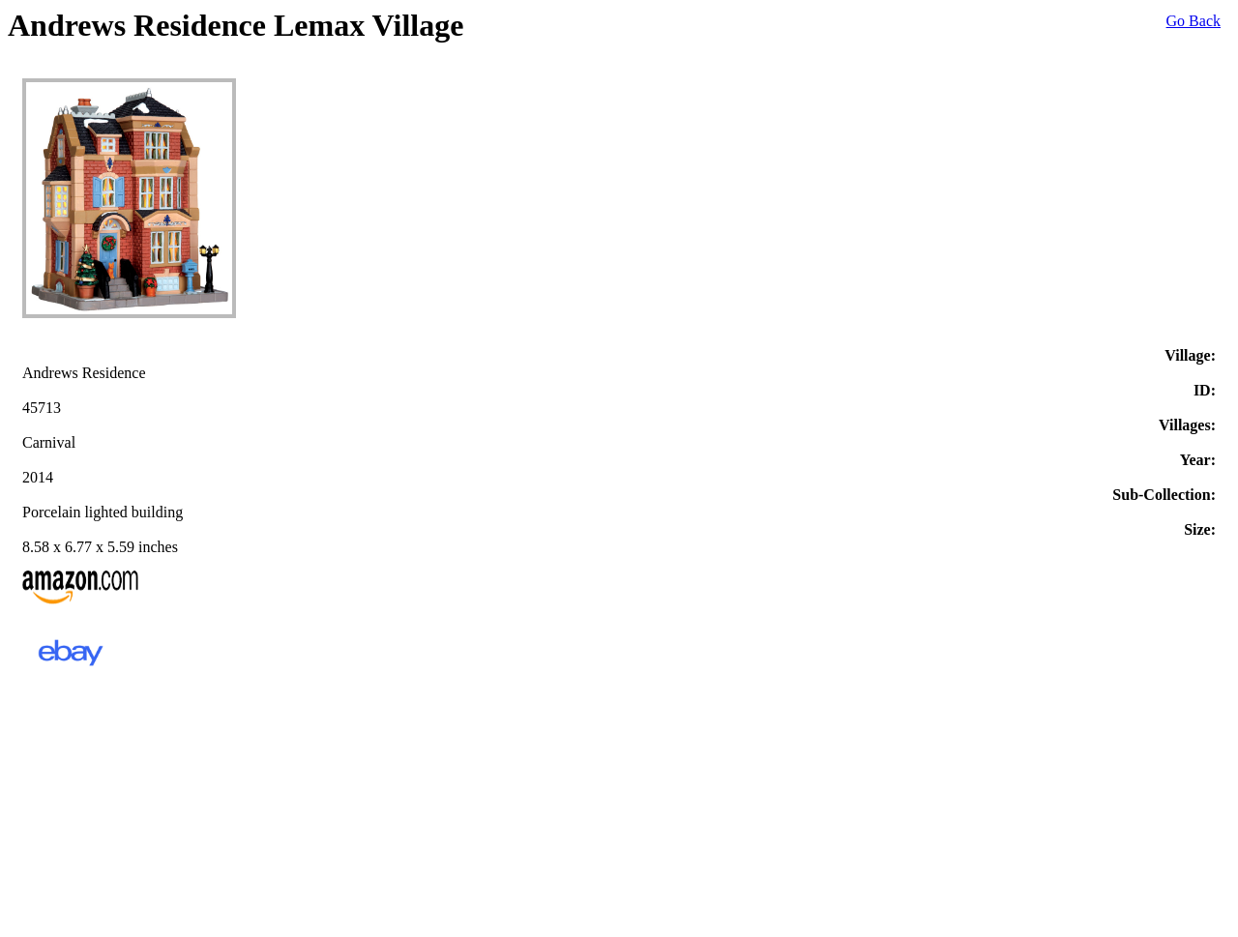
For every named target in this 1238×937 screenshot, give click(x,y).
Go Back (1193, 21)
